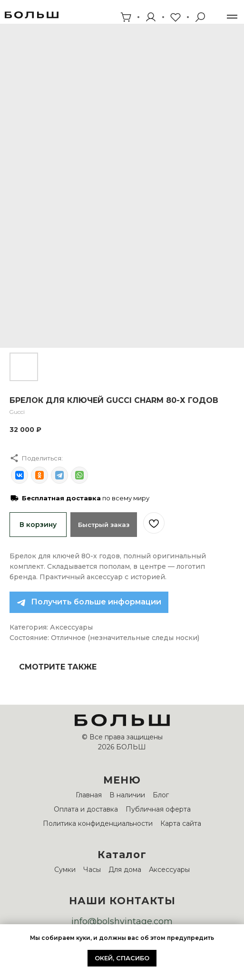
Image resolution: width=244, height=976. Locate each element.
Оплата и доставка (86, 809)
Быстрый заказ (103, 524)
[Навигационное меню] (232, 17)
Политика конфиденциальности (98, 823)
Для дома (124, 869)
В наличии (127, 795)
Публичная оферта (158, 809)
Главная (89, 795)
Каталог (122, 855)
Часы (92, 869)
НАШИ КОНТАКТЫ (122, 901)
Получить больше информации (96, 601)
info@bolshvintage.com (122, 921)
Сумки (65, 869)
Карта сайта (180, 823)
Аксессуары (169, 869)
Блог (161, 795)
